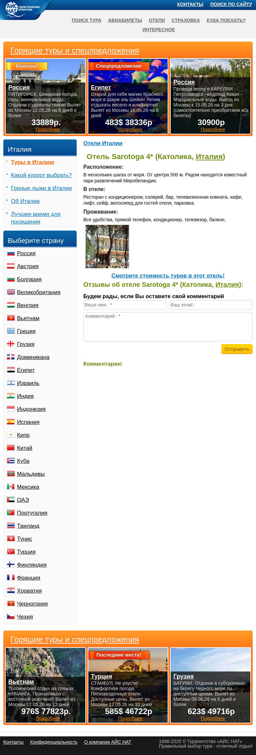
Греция (26, 331)
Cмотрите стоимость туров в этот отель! (168, 276)
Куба (23, 461)
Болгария (29, 279)
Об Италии (25, 201)
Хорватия (29, 591)
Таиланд (28, 526)
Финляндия (32, 565)
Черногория (32, 604)
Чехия (25, 617)
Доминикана (33, 357)
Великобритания (39, 292)
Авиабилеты (125, 20)
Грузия (26, 344)
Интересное (159, 29)
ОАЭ (23, 500)
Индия (25, 396)
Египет (26, 370)
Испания (28, 422)
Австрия (28, 266)
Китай (24, 448)
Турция (26, 552)
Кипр (23, 435)
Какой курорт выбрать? (41, 175)
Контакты (190, 4)
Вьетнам (28, 318)
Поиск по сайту (231, 4)
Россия (26, 253)
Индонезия (31, 409)
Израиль (28, 383)
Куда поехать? (226, 20)
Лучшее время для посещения (36, 218)
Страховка (186, 20)
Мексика (28, 487)
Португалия (32, 513)
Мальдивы (31, 474)
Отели (157, 20)
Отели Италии (102, 143)
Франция (28, 578)
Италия (209, 156)
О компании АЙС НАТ (107, 742)
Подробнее (48, 718)
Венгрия (28, 305)
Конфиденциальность (53, 742)
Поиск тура (86, 20)
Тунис (24, 539)
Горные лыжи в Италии (41, 188)
